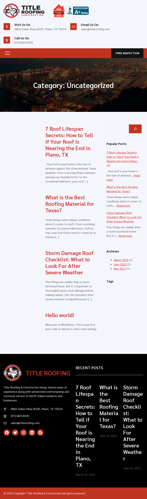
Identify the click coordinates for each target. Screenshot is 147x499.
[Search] (135, 128)
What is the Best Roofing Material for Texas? (69, 203)
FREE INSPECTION (127, 53)
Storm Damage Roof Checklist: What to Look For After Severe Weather (69, 262)
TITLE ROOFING (48, 373)
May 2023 (120, 268)
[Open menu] (7, 53)
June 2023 (120, 264)
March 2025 (121, 260)
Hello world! (59, 315)
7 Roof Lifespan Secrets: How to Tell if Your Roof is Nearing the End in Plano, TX (69, 141)
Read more (123, 205)
